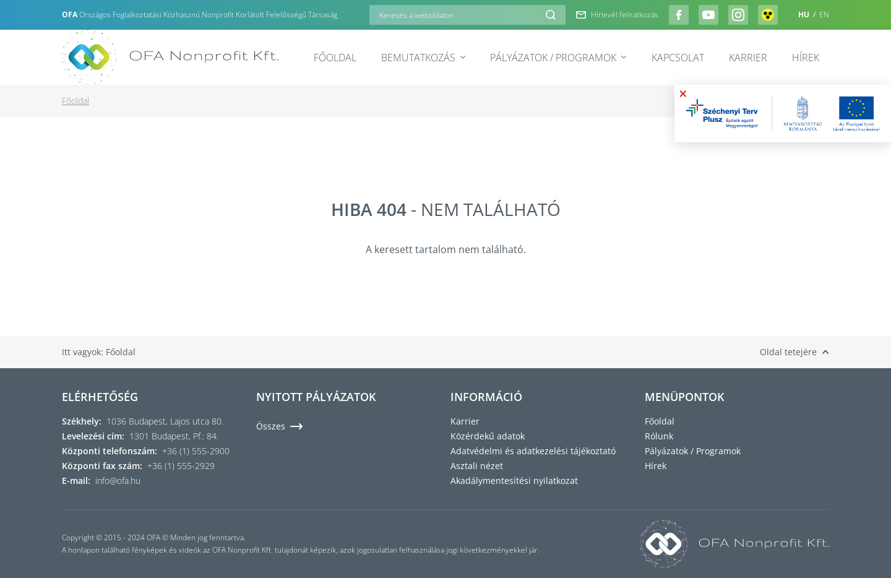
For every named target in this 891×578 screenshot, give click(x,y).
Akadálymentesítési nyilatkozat (514, 480)
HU (804, 14)
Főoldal (335, 57)
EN (824, 14)
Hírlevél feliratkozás (617, 15)
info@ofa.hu (117, 480)
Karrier (748, 57)
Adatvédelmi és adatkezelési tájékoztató (533, 451)
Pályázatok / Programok (558, 57)
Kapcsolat (678, 57)
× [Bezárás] (683, 93)
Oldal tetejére (794, 352)
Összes (279, 426)
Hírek (805, 57)
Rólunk (659, 436)
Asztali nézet (476, 466)
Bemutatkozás (423, 57)
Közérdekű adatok (487, 436)
